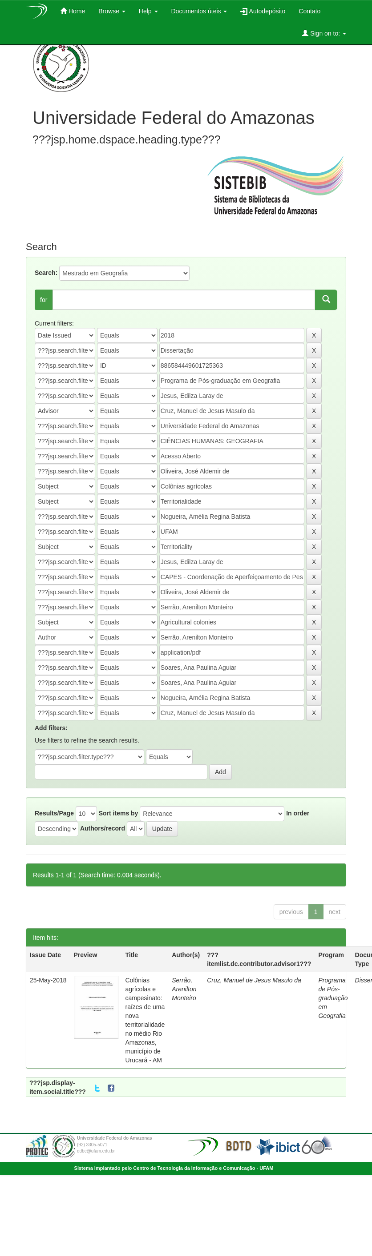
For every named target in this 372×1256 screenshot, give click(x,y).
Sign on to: (324, 33)
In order (297, 813)
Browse (111, 11)
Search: (46, 272)
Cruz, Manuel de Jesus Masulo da (254, 980)
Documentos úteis (199, 11)
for (43, 299)
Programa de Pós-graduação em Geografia (333, 998)
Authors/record (102, 828)
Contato (309, 11)
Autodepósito (262, 11)
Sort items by (118, 813)
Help (148, 11)
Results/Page (54, 813)
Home (73, 11)
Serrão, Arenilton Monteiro (184, 989)
